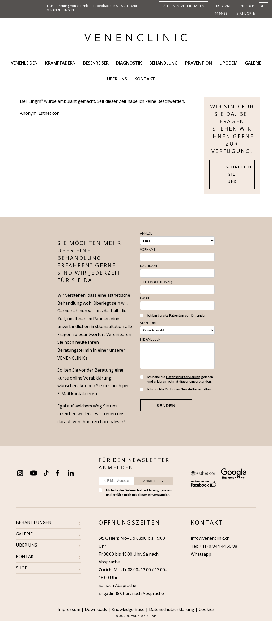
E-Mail (145, 298)
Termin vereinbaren (186, 6)
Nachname (149, 265)
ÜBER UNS (26, 545)
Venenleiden (24, 63)
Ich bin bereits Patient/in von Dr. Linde (172, 315)
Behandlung (163, 63)
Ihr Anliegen (150, 339)
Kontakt (223, 5)
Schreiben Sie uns (239, 174)
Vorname (147, 249)
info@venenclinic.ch (210, 538)
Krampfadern (60, 63)
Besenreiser (96, 63)
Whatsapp (201, 554)
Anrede (146, 233)
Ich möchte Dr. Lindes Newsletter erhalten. (176, 389)
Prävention (198, 63)
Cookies (207, 609)
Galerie (253, 63)
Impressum (69, 609)
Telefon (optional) (156, 282)
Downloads (96, 609)
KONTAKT (26, 556)
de (262, 5)
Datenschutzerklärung (183, 377)
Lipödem (228, 63)
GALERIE (24, 534)
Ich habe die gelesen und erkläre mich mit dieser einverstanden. (176, 379)
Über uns (117, 79)
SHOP (21, 568)
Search (165, 79)
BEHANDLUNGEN (34, 522)
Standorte (245, 13)
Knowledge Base (128, 609)
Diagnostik (129, 63)
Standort (148, 323)
